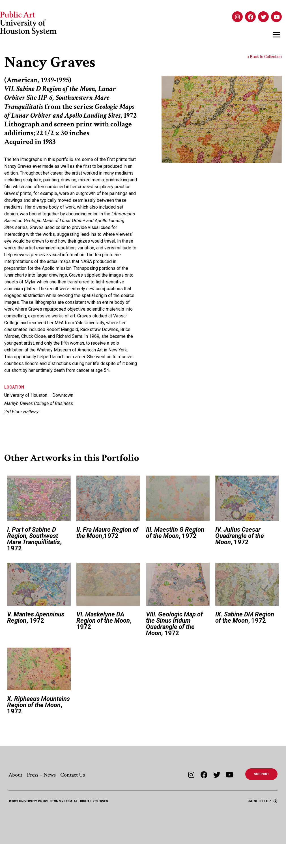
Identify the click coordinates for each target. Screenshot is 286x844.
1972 (174, 624)
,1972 (107, 532)
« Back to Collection (264, 57)
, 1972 (34, 539)
